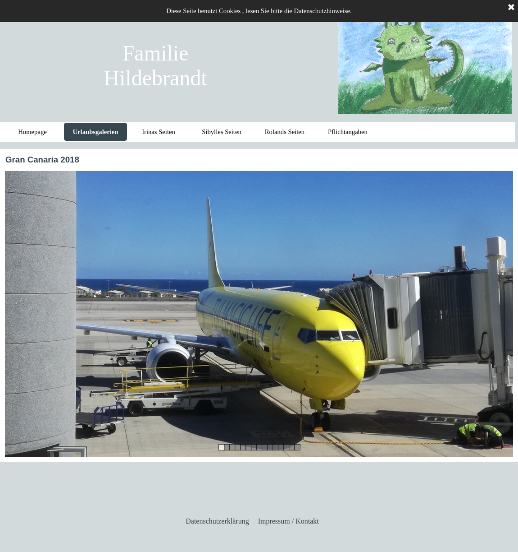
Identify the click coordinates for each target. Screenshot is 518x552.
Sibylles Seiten (221, 131)
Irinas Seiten (158, 131)
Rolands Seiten (284, 131)
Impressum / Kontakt (288, 521)
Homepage (32, 131)
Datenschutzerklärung (217, 521)
